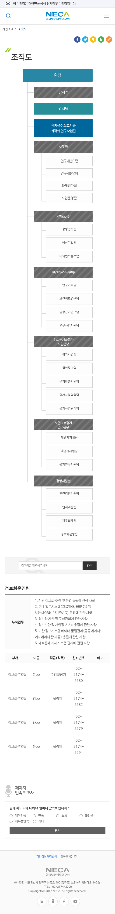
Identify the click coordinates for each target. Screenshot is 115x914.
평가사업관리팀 (69, 408)
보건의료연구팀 (69, 298)
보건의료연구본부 (63, 272)
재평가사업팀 (69, 451)
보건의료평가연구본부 (63, 425)
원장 (57, 75)
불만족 (89, 816)
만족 (41, 816)
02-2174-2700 (62, 887)
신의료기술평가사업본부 (63, 342)
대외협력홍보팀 (69, 256)
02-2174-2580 (78, 675)
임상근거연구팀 (69, 312)
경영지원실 (63, 481)
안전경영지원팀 (69, 494)
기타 (41, 821)
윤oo (36, 675)
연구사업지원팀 (69, 325)
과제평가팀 (69, 186)
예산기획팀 (69, 243)
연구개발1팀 (69, 161)
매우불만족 (22, 821)
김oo (36, 699)
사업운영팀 (69, 198)
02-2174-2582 (78, 699)
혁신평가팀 (69, 368)
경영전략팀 (69, 229)
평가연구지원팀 (69, 464)
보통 (64, 816)
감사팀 (63, 109)
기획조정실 (63, 216)
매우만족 (20, 816)
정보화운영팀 (69, 534)
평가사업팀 (69, 354)
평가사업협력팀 (69, 395)
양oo (36, 723)
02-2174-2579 (78, 723)
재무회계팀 (69, 521)
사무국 (63, 147)
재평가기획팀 (69, 437)
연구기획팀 (69, 285)
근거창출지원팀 (69, 381)
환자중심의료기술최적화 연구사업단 (63, 128)
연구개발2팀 (69, 173)
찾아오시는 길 (69, 856)
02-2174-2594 (78, 747)
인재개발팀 (69, 507)
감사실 (63, 92)
